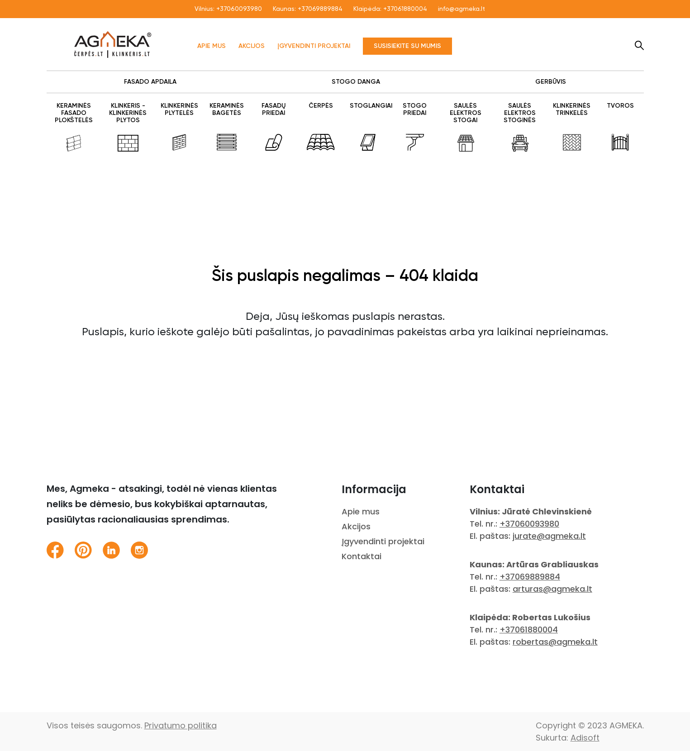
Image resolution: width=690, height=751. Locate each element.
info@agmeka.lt (461, 9)
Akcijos (251, 46)
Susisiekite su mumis (407, 46)
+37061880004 (405, 9)
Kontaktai (361, 556)
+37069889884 (320, 9)
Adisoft (585, 737)
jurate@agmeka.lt (549, 536)
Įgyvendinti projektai (313, 46)
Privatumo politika (180, 725)
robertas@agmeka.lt (555, 641)
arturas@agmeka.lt (552, 588)
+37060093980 (239, 9)
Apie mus (211, 46)
